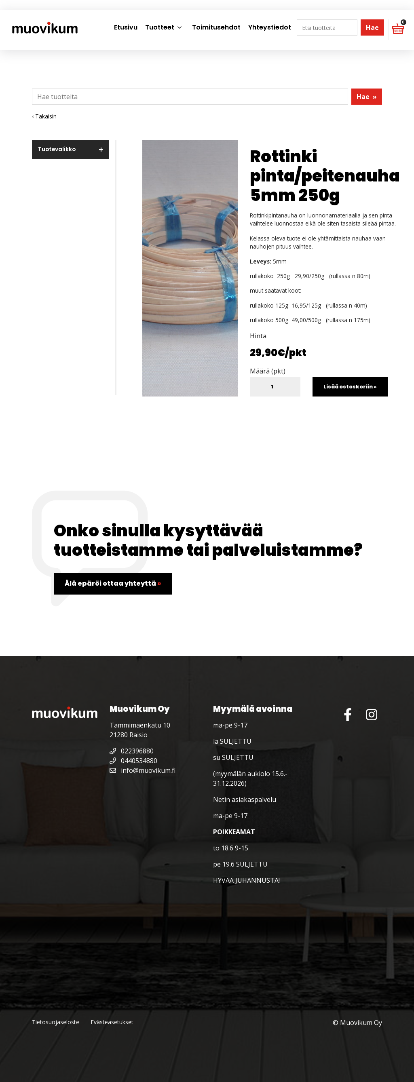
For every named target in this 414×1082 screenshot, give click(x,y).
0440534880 (133, 760)
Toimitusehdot (216, 27)
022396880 (132, 751)
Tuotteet (159, 27)
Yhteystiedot (269, 27)
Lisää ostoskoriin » (350, 386)
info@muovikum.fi (142, 770)
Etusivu (125, 27)
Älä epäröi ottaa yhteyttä (113, 583)
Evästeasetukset (112, 1022)
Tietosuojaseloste (55, 1022)
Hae (372, 27)
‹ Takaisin (44, 116)
